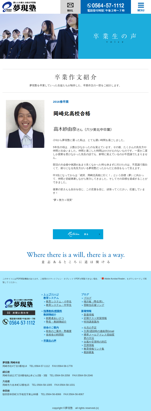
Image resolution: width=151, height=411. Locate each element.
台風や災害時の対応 (95, 341)
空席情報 (89, 345)
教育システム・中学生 (59, 305)
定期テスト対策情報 (95, 318)
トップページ (51, 294)
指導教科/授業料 (52, 311)
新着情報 (89, 314)
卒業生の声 (49, 340)
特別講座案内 (91, 321)
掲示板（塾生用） (94, 301)
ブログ (87, 297)
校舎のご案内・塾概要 (59, 331)
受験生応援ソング (94, 305)
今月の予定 (90, 327)
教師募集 (89, 352)
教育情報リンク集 (94, 348)
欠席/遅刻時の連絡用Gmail (99, 331)
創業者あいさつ (55, 318)
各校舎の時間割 (55, 334)
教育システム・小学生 (59, 301)
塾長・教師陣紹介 (56, 321)
